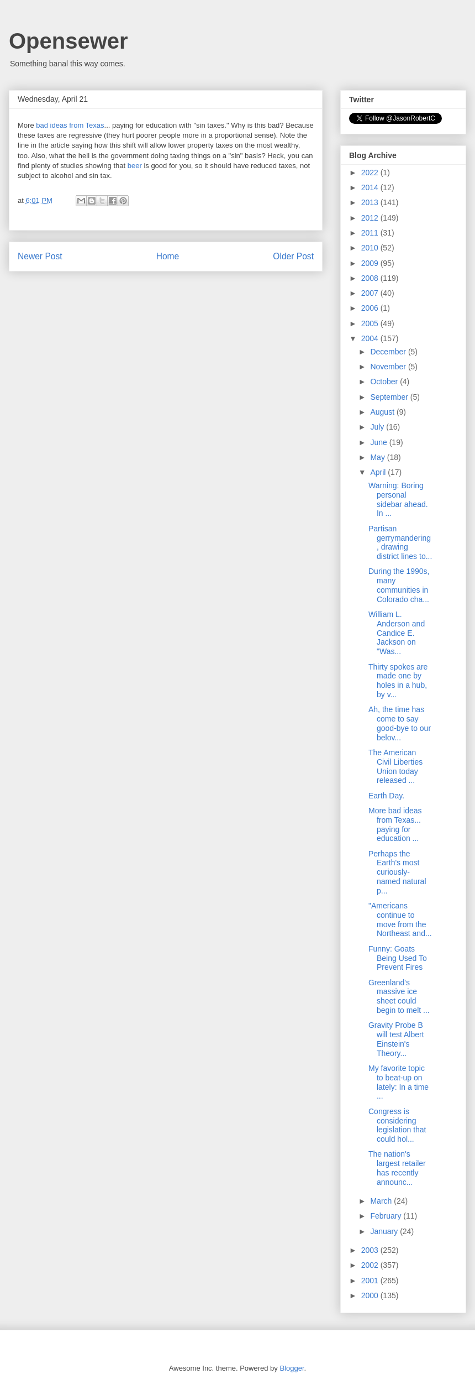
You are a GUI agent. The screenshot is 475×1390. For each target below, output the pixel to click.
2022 (371, 172)
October (385, 381)
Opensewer (68, 41)
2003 (371, 1250)
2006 (371, 308)
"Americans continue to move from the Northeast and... (400, 919)
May (378, 457)
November (389, 366)
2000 (371, 1295)
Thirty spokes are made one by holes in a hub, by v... (398, 680)
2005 (371, 323)
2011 (371, 232)
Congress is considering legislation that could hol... (397, 1125)
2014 (371, 187)
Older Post (293, 256)
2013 (371, 202)
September (390, 397)
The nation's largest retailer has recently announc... (397, 1167)
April (379, 472)
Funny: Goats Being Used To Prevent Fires (397, 958)
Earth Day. (386, 795)
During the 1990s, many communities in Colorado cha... (399, 585)
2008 (371, 278)
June (379, 442)
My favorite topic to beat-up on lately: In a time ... (398, 1082)
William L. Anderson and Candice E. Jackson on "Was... (396, 633)
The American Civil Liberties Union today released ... (395, 766)
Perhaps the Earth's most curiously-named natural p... (397, 872)
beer (136, 165)
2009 (371, 263)
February (386, 1215)
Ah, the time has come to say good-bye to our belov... (399, 723)
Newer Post (40, 256)
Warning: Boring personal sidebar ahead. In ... (398, 499)
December (389, 351)
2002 (371, 1265)
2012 (371, 217)
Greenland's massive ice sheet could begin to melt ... (399, 996)
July (378, 426)
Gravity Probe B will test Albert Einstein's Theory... (396, 1039)
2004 (371, 338)
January (385, 1231)
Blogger (291, 1368)
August (383, 411)
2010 (371, 247)
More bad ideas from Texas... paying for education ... (395, 824)
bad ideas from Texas (70, 125)
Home (168, 256)
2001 (371, 1280)
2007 (371, 293)
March (382, 1200)
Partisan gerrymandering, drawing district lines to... (400, 542)
